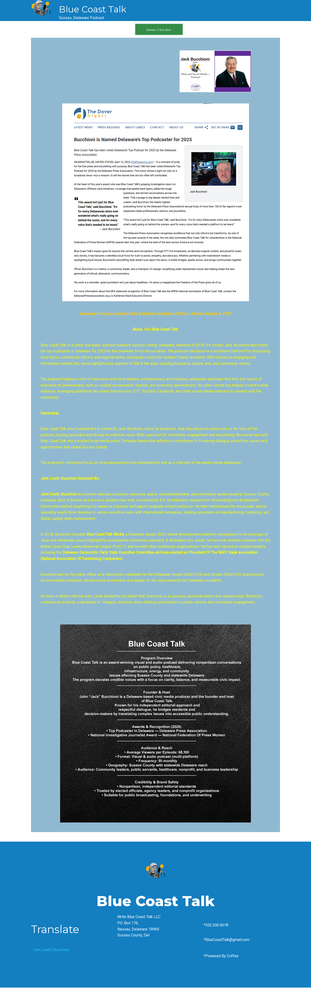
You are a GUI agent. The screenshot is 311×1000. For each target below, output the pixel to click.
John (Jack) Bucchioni (51, 949)
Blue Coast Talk (92, 9)
